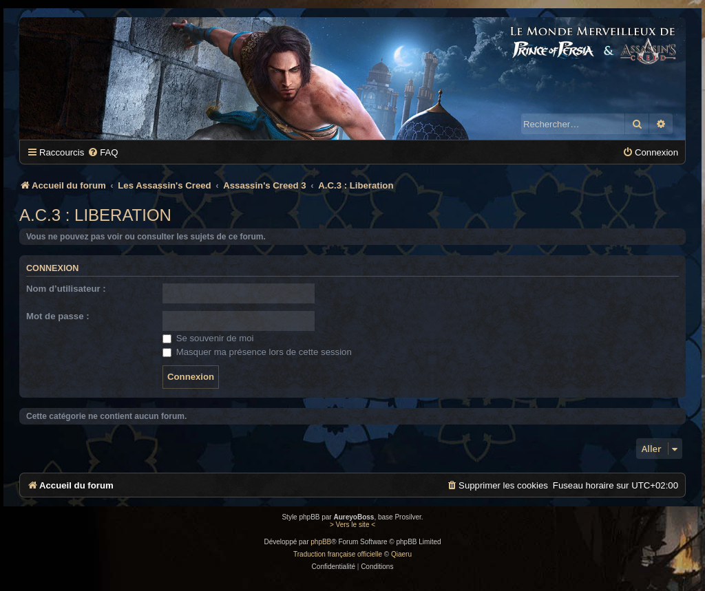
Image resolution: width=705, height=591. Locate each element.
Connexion (52, 268)
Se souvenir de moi (208, 338)
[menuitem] (102, 152)
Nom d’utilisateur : (66, 288)
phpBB (321, 542)
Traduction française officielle (337, 554)
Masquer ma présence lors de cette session (257, 352)
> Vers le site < (352, 524)
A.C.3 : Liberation (95, 215)
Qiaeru (401, 554)
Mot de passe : (58, 316)
